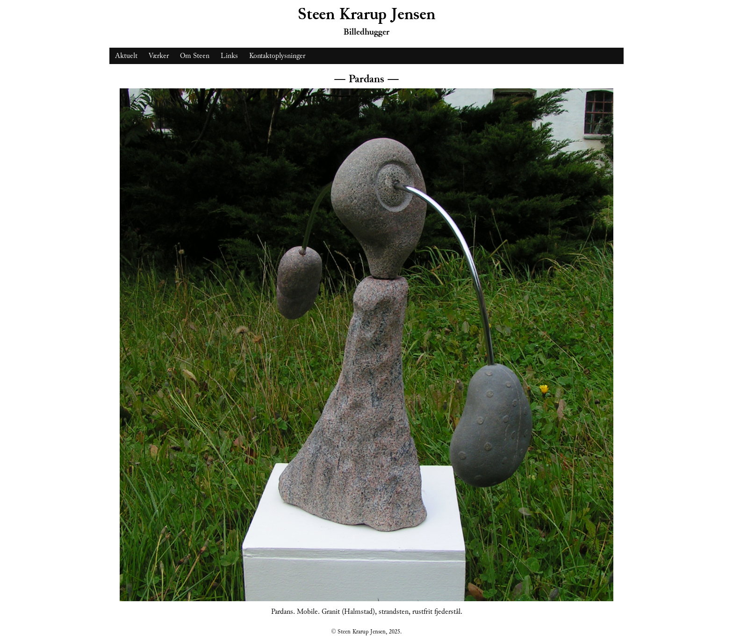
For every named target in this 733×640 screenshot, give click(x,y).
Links (229, 55)
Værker (159, 55)
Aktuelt (126, 55)
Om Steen (194, 55)
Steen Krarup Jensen (366, 14)
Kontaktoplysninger (277, 55)
